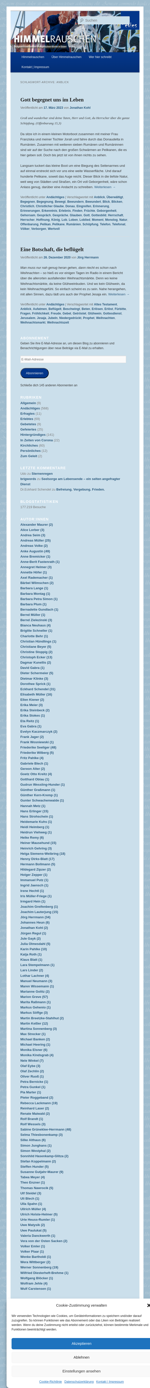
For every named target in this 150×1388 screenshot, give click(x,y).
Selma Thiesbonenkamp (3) (41, 1135)
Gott (86, 215)
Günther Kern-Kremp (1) (39, 795)
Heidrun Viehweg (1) (36, 832)
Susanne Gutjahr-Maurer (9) (41, 1172)
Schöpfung (90, 224)
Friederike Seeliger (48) (38, 747)
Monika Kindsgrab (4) (37, 1055)
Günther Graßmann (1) (37, 790)
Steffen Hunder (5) (34, 1166)
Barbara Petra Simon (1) (39, 599)
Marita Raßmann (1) (35, 1002)
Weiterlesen (105, 187)
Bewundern (75, 201)
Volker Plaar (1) (32, 1251)
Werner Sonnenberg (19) (39, 1267)
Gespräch (44, 215)
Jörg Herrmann (88, 257)
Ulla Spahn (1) (31, 1204)
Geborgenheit (106, 210)
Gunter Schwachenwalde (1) (42, 800)
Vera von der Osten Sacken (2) (43, 1241)
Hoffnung (42, 220)
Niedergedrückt (70, 318)
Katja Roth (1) (31, 954)
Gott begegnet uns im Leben (52, 100)
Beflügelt (54, 309)
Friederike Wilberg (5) (37, 753)
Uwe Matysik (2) (32, 1225)
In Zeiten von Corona (36, 440)
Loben (73, 220)
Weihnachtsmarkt (32, 322)
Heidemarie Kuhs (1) (36, 822)
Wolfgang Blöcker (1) (36, 1278)
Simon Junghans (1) (36, 1145)
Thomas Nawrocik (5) (36, 1188)
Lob (64, 220)
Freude (56, 313)
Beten (86, 309)
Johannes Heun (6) (34, 922)
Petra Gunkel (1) (32, 1087)
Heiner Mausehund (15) (38, 843)
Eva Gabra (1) (30, 726)
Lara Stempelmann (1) (37, 965)
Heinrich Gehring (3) (36, 848)
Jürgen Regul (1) (33, 933)
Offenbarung (29, 224)
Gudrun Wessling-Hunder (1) (42, 784)
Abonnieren (34, 373)
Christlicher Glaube (50, 206)
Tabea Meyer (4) (32, 1177)
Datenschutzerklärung (79, 1381)
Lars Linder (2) (31, 970)
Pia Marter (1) (30, 1092)
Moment (98, 220)
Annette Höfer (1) (33, 572)
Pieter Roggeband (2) (36, 1097)
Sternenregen (42, 473)
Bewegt (60, 201)
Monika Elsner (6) (33, 1050)
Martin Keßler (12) (34, 1023)
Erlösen (97, 309)
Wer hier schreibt (100, 57)
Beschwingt (71, 309)
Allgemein (28, 403)
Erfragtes (27, 413)
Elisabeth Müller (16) (36, 694)
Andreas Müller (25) (35, 540)
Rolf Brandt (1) (31, 1119)
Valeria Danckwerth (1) (37, 1236)
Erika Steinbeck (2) (34, 710)
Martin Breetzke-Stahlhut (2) (42, 1018)
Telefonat (118, 224)
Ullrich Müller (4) (33, 1209)
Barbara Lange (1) (34, 588)
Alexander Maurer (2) (36, 524)
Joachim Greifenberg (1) (39, 907)
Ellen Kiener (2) (32, 700)
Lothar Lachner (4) (34, 976)
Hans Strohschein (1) (36, 816)
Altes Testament (105, 304)
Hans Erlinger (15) (34, 811)
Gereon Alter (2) (32, 769)
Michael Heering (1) (35, 1044)
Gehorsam (27, 215)
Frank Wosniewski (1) (37, 742)
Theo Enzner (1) (32, 1182)
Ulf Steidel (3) (30, 1193)
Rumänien (73, 224)
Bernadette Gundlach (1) (39, 609)
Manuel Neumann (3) (36, 981)
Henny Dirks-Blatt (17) (37, 859)
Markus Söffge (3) (34, 1013)
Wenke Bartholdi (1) (35, 1257)
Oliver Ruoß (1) (32, 1076)
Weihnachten (105, 318)
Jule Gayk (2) (30, 938)
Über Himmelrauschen (66, 57)
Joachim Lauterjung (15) (39, 912)
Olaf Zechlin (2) (32, 1071)
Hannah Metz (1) (32, 806)
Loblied (84, 220)
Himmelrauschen (33, 57)
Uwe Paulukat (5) (33, 1230)
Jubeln (53, 318)
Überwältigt (115, 197)
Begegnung (45, 201)
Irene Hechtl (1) (32, 891)
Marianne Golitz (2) (34, 991)
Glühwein (95, 313)
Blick (106, 201)
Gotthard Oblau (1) (34, 779)
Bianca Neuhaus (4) (35, 625)
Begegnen (27, 201)
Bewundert (93, 201)
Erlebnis (65, 210)
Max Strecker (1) (32, 1034)
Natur (123, 220)
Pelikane (58, 224)
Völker (25, 229)
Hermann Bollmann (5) (37, 864)
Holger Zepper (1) (33, 875)
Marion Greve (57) (34, 997)
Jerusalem (27, 318)
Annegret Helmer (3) (36, 567)
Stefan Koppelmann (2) (38, 1161)
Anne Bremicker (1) (35, 556)
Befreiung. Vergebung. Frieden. (80, 489)
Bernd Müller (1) (32, 615)
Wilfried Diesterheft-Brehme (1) (44, 1273)
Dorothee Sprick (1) (35, 684)
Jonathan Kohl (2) (34, 928)
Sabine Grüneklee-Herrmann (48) (45, 1129)
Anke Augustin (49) (35, 551)
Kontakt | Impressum (110, 1381)
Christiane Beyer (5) (35, 647)
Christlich (27, 206)
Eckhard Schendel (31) (37, 689)
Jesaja (41, 318)
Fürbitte (120, 309)
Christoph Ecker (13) (36, 657)
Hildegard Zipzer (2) (35, 869)
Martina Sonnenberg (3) (38, 1029)
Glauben (76, 215)
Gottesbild (98, 215)
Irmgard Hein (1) (32, 901)
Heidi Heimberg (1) (34, 827)
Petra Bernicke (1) (34, 1082)
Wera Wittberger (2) (35, 1262)
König (55, 220)
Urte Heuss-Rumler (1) (37, 1219)
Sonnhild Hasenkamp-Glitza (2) (44, 1156)
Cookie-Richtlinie (50, 1381)
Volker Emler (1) (32, 1246)
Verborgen (38, 229)
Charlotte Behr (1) (34, 636)
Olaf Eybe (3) (30, 1066)
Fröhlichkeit (40, 313)
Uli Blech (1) (29, 1198)
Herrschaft (115, 215)
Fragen (25, 313)
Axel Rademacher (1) (36, 577)
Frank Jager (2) (32, 737)
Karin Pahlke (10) (33, 949)
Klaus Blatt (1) (31, 960)
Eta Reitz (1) (29, 721)
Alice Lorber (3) (32, 530)
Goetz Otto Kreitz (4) (36, 774)
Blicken (117, 201)
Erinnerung (101, 206)
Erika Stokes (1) (32, 715)
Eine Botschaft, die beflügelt (52, 249)
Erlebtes (26, 419)
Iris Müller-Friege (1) (36, 896)
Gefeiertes (28, 429)
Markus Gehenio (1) (35, 1007)
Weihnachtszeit (58, 322)
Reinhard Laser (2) (34, 1108)
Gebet (67, 313)
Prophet (88, 318)
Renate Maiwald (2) (35, 1113)
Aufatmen (40, 309)
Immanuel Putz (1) (34, 880)
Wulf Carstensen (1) (35, 1289)
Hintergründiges (32, 435)
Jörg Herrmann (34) (35, 917)
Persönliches (30, 451)
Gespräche (60, 215)
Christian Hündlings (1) (38, 641)
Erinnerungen (30, 210)
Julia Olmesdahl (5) (35, 944)
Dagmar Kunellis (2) (35, 662)
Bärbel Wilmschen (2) (37, 583)
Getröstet (79, 313)
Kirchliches (29, 445)
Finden (77, 210)
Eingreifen (83, 206)
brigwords (28, 479)
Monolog (111, 220)
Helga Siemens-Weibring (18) (42, 854)
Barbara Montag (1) (35, 594)
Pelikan (45, 224)
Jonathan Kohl (80, 108)
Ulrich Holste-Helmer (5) (39, 1214)
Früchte (89, 210)
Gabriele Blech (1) (34, 763)
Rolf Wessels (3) (32, 1124)
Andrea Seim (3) (32, 535)
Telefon (105, 224)
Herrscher (27, 220)
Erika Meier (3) (31, 705)
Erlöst (109, 309)
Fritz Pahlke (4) (31, 758)
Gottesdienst (112, 313)
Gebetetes (28, 424)
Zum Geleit (28, 456)
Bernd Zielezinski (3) (36, 620)
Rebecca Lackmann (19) (39, 1103)
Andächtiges (55, 197)
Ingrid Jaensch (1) (34, 885)
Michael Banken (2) (35, 1039)
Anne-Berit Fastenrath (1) (40, 562)
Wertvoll (54, 229)
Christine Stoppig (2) (36, 652)
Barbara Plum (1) (33, 604)
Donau (70, 206)
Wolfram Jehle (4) (33, 1283)
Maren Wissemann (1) (37, 986)
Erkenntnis (49, 210)
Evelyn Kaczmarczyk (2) (38, 731)
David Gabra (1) (32, 668)
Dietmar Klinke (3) (34, 678)
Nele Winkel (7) (31, 1060)
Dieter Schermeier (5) (36, 673)
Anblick (99, 197)
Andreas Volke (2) (34, 546)
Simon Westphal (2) (35, 1151)
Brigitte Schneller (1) (36, 630)
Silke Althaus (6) (33, 1140)
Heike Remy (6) (32, 837)
